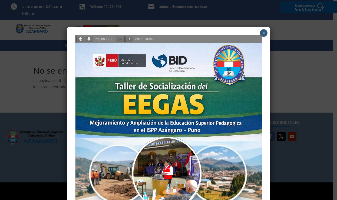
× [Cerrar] (263, 33)
